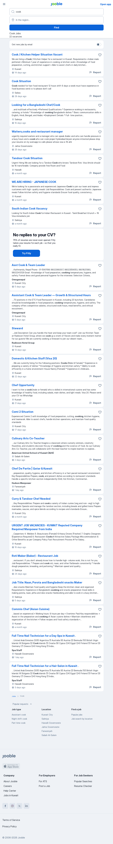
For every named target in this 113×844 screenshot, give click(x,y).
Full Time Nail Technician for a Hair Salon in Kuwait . (45, 671)
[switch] (99, 44)
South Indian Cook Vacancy (29, 208)
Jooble (21, 837)
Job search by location (82, 724)
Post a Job (44, 786)
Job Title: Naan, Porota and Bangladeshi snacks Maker (47, 587)
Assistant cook (19, 720)
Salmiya (45, 724)
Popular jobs (76, 720)
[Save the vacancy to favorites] (100, 55)
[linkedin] (26, 806)
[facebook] (5, 806)
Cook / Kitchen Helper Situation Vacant (37, 54)
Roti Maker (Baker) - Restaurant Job (35, 561)
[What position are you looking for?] (56, 11)
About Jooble (10, 781)
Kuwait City (47, 720)
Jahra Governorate (50, 732)
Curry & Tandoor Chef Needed (31, 504)
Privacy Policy (9, 826)
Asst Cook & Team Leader (28, 270)
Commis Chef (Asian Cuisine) (30, 614)
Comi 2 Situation (22, 417)
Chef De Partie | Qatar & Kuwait (32, 473)
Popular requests (22, 709)
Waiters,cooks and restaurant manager (37, 131)
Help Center (10, 790)
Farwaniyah (47, 736)
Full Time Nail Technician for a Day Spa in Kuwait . (44, 641)
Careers (8, 786)
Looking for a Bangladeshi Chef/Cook (36, 104)
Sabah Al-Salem (49, 740)
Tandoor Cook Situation (27, 158)
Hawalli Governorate (51, 728)
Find (56, 27)
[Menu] (4, 4)
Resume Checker (83, 786)
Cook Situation (21, 81)
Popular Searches (83, 781)
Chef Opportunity (23, 390)
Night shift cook (19, 724)
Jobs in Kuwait (11, 795)
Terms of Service (11, 820)
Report (95, 72)
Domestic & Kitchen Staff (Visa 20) (34, 363)
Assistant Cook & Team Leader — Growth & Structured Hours (51, 300)
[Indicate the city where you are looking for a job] (56, 19)
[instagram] (12, 806)
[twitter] (19, 806)
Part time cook (18, 728)
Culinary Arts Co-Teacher (28, 443)
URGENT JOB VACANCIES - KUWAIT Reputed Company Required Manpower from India (47, 532)
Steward (17, 333)
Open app (105, 4)
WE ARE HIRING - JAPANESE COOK (34, 181)
